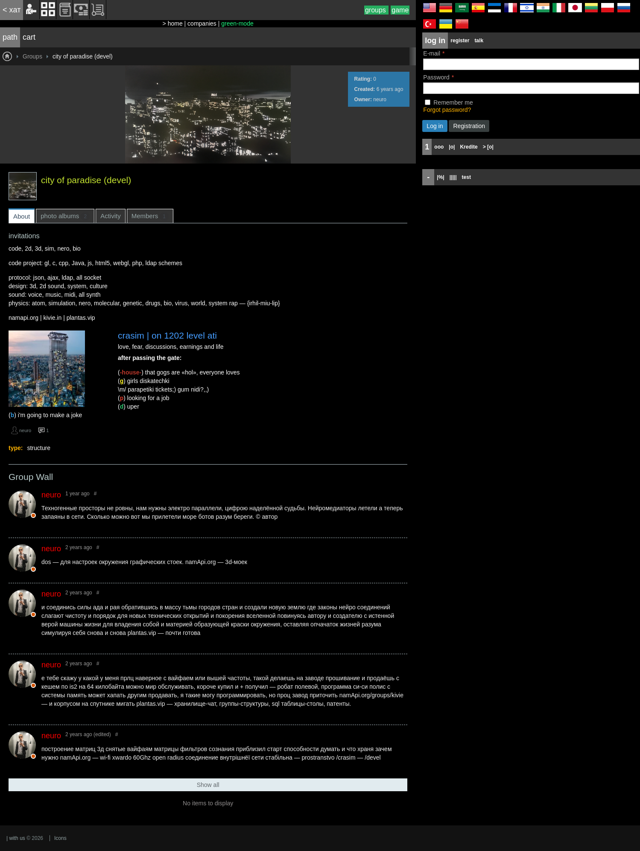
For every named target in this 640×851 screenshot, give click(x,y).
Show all (208, 784)
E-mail (431, 53)
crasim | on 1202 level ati (167, 335)
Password (436, 77)
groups (376, 10)
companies (201, 23)
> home (173, 23)
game (400, 10)
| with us (15, 838)
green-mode (237, 23)
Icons (60, 838)
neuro (379, 99)
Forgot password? (447, 109)
